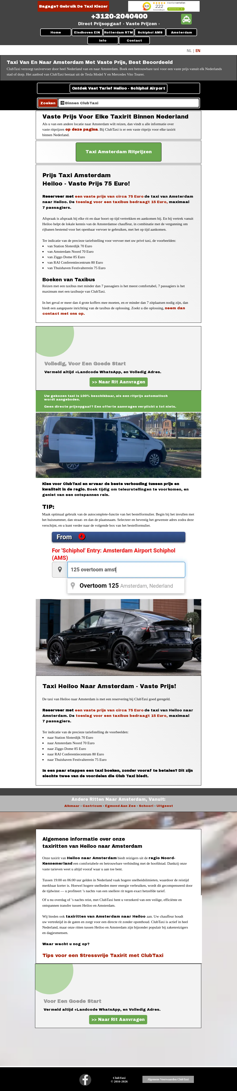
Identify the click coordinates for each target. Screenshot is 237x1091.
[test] (118, 152)
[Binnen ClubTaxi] (128, 103)
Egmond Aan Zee (120, 806)
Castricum (92, 806)
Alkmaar (72, 806)
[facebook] (85, 1080)
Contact (134, 40)
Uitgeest (164, 806)
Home (55, 32)
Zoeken (47, 103)
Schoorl (146, 806)
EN (198, 50)
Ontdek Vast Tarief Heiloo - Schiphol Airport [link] (118, 88)
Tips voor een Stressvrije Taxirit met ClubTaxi (102, 955)
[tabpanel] (119, 16)
